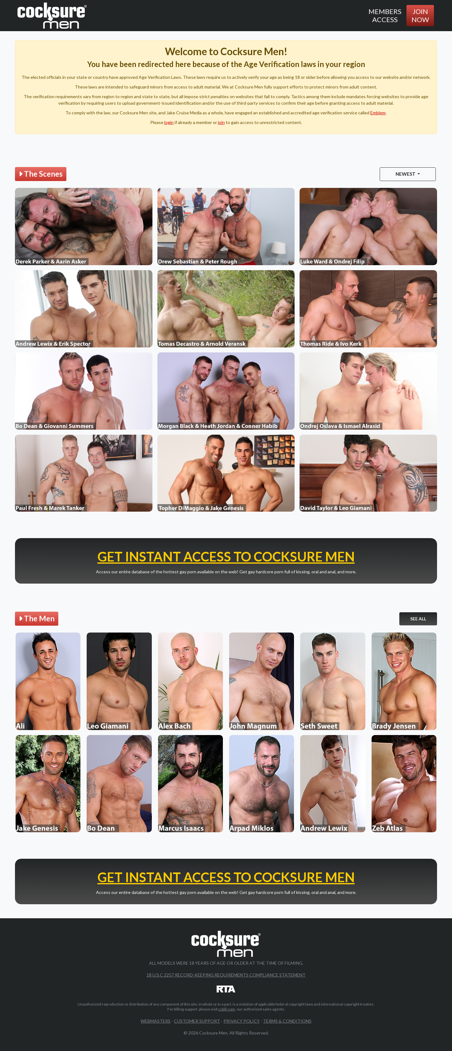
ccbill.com (226, 1009)
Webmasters (156, 1021)
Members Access (385, 15)
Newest (406, 174)
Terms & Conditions (287, 1021)
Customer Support (197, 1021)
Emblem (378, 112)
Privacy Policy (242, 1021)
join (221, 122)
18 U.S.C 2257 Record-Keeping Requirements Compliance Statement (226, 974)
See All (418, 618)
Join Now (420, 15)
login (169, 122)
